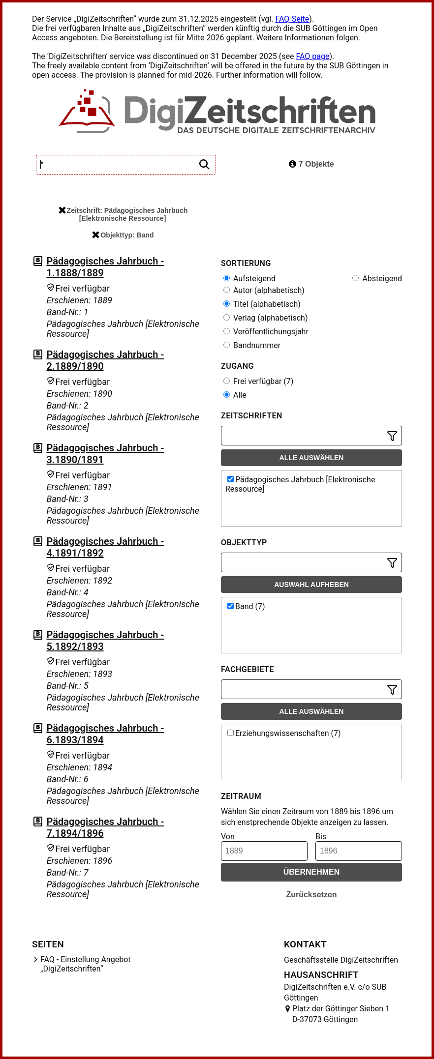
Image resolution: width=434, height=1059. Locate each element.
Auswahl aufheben (311, 584)
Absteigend (377, 278)
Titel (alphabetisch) (262, 304)
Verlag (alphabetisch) (265, 318)
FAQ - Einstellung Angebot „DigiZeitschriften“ (85, 964)
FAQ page (312, 56)
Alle (235, 395)
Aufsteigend (249, 278)
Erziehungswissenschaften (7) (284, 733)
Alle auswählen (311, 458)
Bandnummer (251, 345)
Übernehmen (311, 872)
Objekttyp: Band (123, 235)
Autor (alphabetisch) (264, 290)
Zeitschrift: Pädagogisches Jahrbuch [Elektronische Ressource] (123, 214)
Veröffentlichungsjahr (266, 331)
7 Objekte (311, 164)
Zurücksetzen (311, 894)
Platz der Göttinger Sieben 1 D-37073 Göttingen (341, 1014)
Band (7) (246, 606)
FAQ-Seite (292, 19)
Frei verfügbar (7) (258, 381)
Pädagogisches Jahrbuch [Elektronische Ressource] (300, 484)
